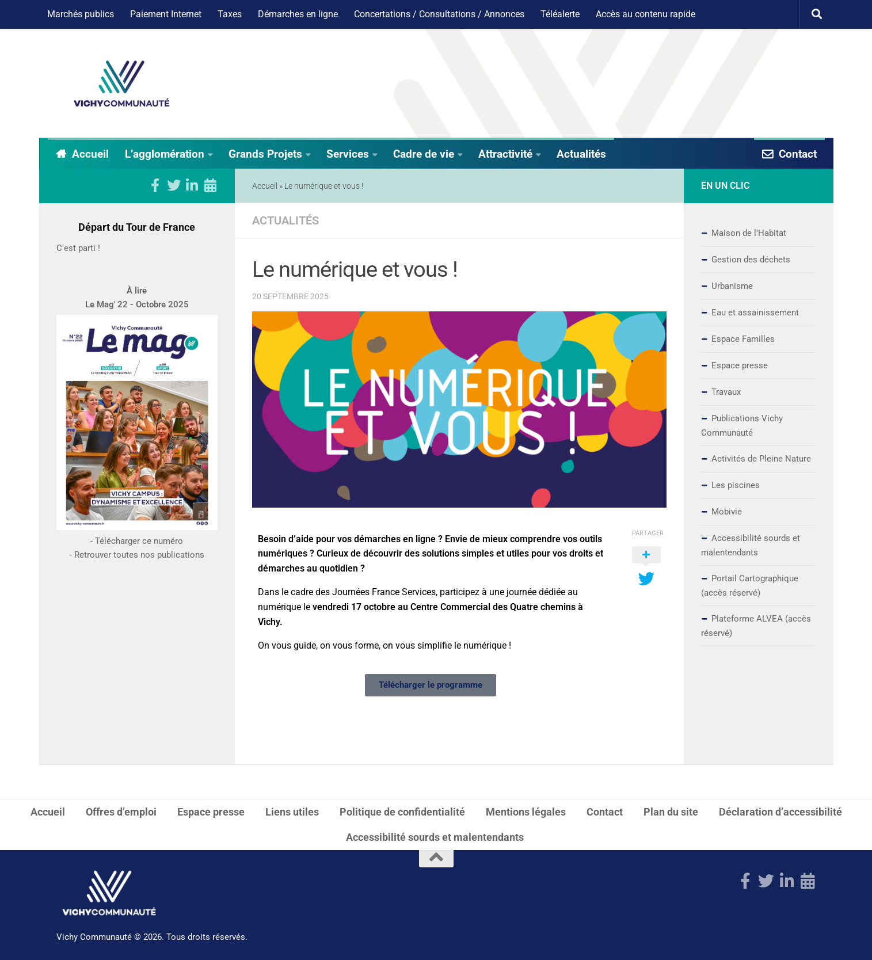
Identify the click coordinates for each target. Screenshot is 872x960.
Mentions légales (526, 811)
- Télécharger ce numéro (136, 574)
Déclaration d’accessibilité (780, 811)
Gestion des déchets (750, 259)
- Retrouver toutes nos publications (137, 588)
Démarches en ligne (298, 14)
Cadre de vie (423, 154)
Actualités (581, 154)
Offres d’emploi (121, 811)
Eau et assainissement (755, 312)
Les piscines (735, 485)
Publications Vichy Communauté (742, 425)
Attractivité (505, 154)
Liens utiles (292, 811)
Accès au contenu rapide (645, 14)
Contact (798, 154)
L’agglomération (164, 154)
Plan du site (670, 811)
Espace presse (739, 365)
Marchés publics (80, 14)
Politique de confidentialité (402, 811)
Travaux (726, 392)
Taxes (230, 14)
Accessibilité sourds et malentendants (750, 545)
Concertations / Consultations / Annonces (439, 14)
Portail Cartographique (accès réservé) (749, 585)
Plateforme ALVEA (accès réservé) (756, 626)
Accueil (90, 154)
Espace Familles (743, 339)
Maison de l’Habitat (748, 233)
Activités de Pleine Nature (761, 459)
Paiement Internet (165, 14)
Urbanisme (732, 286)
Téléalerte (560, 14)
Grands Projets (265, 154)
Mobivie (726, 511)
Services (347, 154)
